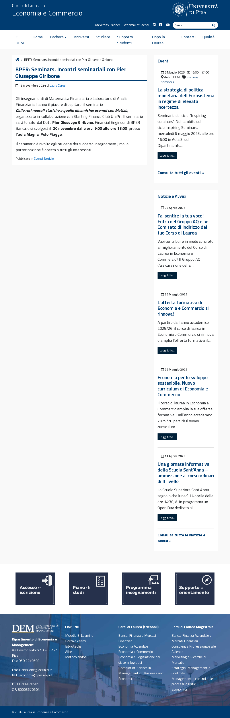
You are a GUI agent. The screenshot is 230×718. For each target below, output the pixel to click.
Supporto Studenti (125, 40)
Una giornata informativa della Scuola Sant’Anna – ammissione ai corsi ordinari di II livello (186, 472)
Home (38, 37)
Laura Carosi (58, 85)
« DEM (20, 40)
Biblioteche (73, 646)
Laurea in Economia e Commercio (45, 712)
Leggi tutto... (167, 155)
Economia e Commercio (47, 13)
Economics (180, 689)
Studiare (103, 37)
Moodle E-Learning (79, 635)
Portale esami (75, 641)
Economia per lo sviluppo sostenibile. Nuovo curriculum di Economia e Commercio (183, 386)
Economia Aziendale (133, 646)
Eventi (38, 158)
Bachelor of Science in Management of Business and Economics (141, 673)
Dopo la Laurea (158, 40)
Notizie (49, 158)
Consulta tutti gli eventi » (181, 173)
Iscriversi (81, 37)
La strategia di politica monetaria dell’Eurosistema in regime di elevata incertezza (186, 98)
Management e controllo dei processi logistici (193, 681)
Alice (68, 651)
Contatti (188, 37)
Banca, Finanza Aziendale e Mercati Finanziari (192, 638)
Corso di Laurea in (28, 5)
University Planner (107, 24)
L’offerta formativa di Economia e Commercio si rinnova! (183, 308)
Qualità (208, 37)
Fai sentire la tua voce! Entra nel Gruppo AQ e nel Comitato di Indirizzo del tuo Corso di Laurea (184, 224)
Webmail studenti (136, 24)
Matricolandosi (76, 657)
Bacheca (57, 37)
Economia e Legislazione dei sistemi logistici (139, 659)
